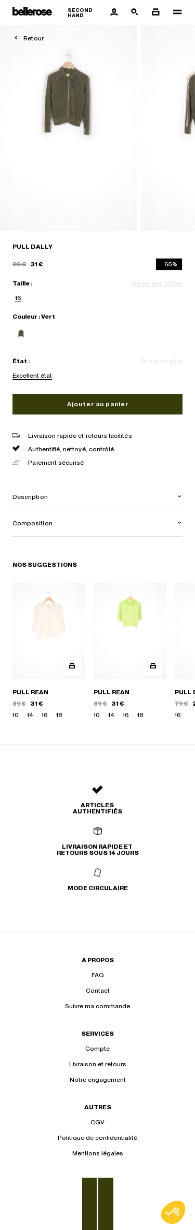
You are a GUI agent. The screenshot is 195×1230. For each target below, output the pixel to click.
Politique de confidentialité (97, 1137)
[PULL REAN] (48, 651)
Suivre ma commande (97, 1006)
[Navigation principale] (174, 12)
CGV (97, 1122)
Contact (98, 990)
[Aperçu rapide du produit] (72, 666)
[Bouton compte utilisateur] (113, 12)
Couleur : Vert (33, 316)
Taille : (22, 283)
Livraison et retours (97, 1064)
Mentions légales (97, 1153)
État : (21, 361)
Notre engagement (98, 1079)
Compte (97, 1048)
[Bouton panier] (155, 12)
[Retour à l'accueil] (57, 12)
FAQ (98, 975)
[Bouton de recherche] (134, 12)
